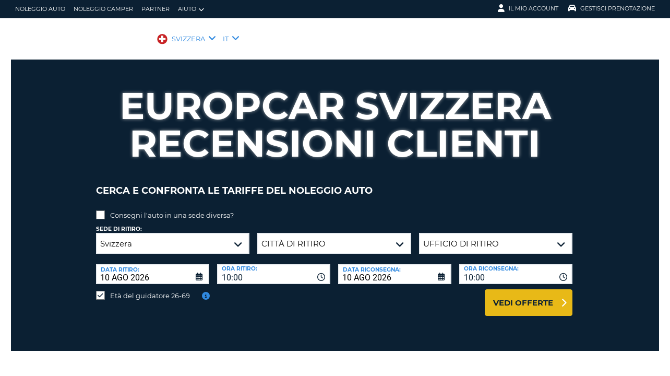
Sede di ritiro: (119, 221)
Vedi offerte (523, 295)
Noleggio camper (103, 9)
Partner (155, 9)
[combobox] (273, 266)
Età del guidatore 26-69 (150, 288)
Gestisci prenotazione (611, 8)
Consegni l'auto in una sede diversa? (172, 207)
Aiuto (191, 9)
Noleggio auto (40, 9)
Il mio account (528, 8)
